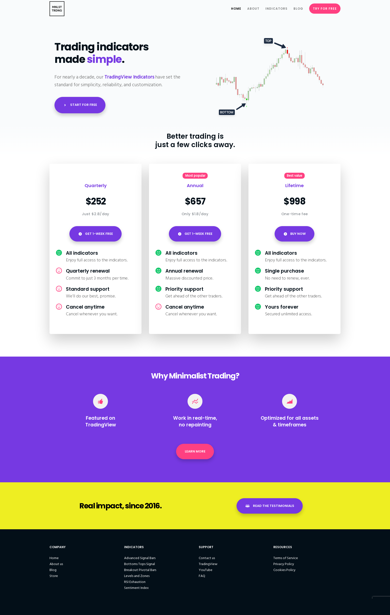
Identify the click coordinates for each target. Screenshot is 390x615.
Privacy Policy (283, 565)
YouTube (205, 571)
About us (56, 565)
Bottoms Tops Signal (139, 565)
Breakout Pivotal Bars (140, 571)
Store (53, 577)
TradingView (208, 565)
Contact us (207, 559)
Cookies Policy (284, 571)
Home (54, 559)
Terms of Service (285, 559)
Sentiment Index (136, 589)
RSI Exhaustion (135, 583)
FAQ (202, 577)
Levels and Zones (136, 577)
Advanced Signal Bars (139, 559)
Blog (52, 571)
